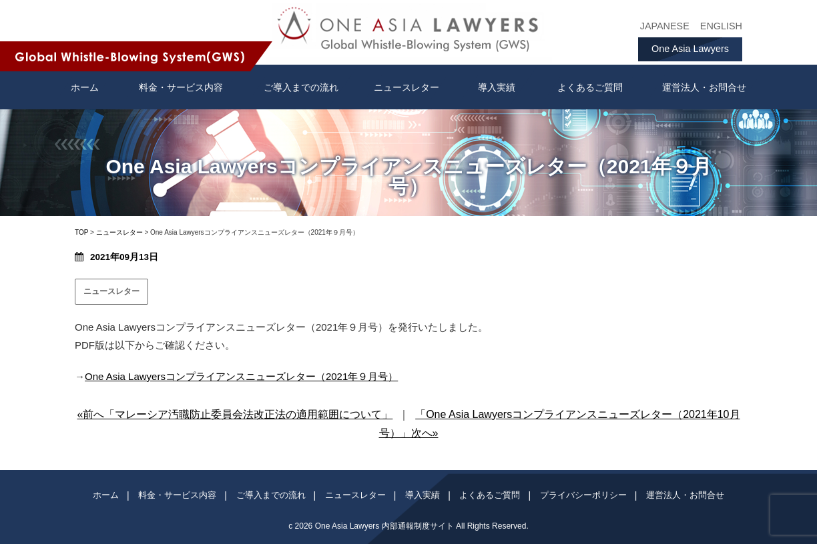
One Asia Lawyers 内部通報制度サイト (384, 526)
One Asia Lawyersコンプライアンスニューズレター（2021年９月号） (241, 376)
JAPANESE (665, 26)
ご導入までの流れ (301, 87)
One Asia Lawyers (690, 48)
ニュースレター (406, 87)
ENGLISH (721, 26)
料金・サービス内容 (181, 87)
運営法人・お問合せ (704, 87)
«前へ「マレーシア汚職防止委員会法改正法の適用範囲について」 (234, 414)
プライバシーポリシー (583, 495)
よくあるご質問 (590, 87)
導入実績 (496, 87)
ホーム (106, 495)
